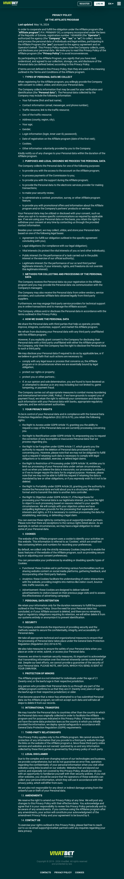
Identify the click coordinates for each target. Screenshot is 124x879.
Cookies (79, 872)
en (111, 3)
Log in (99, 4)
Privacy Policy (63, 872)
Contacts (45, 872)
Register (85, 4)
